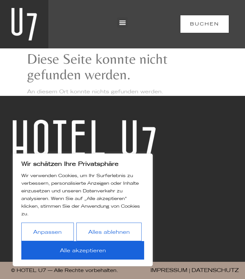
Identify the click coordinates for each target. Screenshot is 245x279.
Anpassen (47, 232)
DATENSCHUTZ (215, 270)
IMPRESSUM (168, 270)
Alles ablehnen (109, 232)
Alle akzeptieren (83, 250)
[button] (122, 22)
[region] (83, 210)
